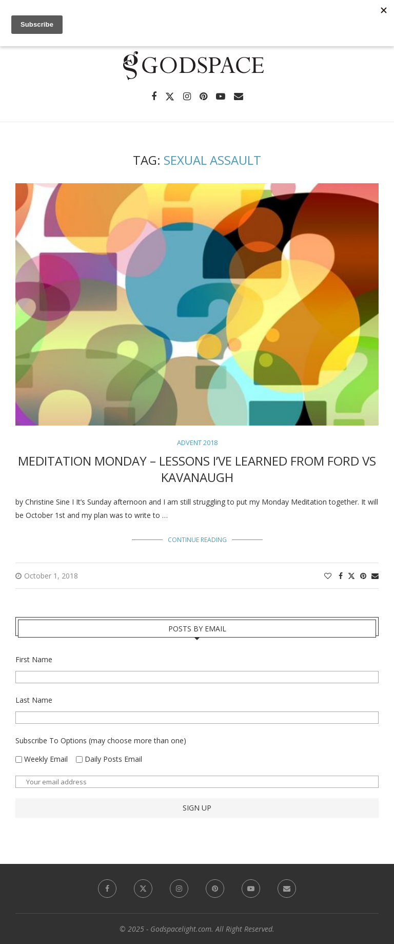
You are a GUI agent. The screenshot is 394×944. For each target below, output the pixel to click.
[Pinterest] (203, 96)
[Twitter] (169, 96)
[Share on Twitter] (351, 576)
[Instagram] (187, 96)
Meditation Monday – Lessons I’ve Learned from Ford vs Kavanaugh (197, 469)
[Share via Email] (375, 576)
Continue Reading (197, 539)
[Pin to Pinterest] (363, 576)
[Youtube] (220, 96)
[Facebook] (153, 96)
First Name (33, 659)
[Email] (238, 96)
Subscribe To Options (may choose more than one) (100, 740)
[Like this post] (327, 576)
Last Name (33, 700)
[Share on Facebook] (341, 576)
